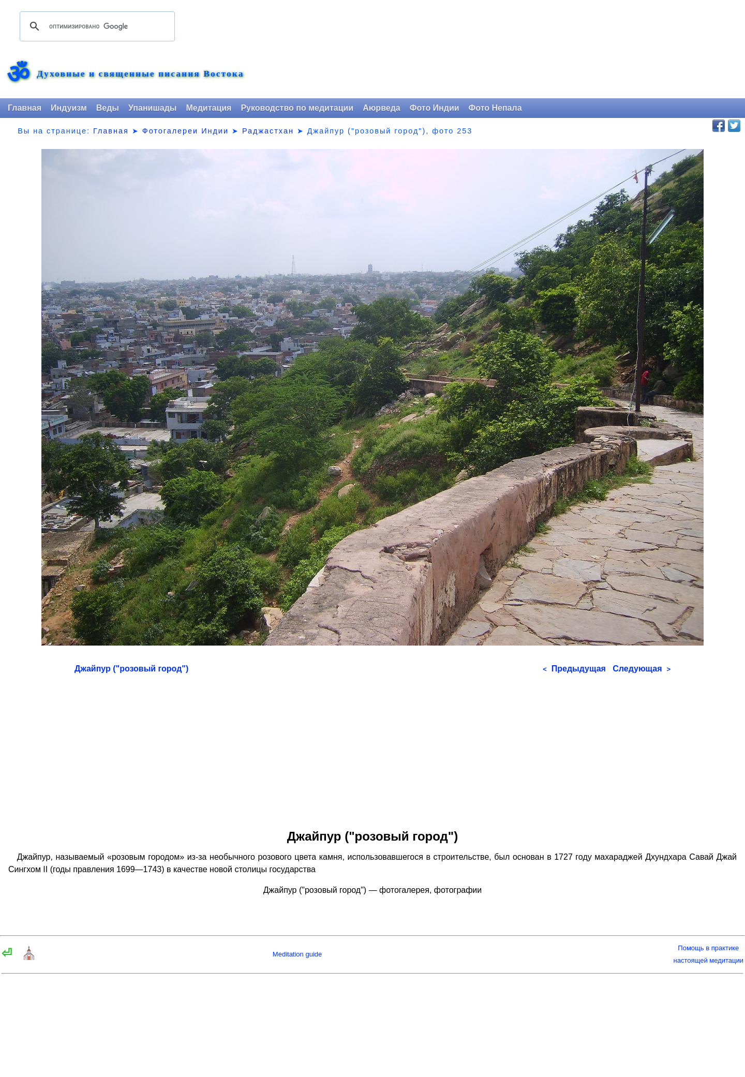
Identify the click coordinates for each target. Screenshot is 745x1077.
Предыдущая (574, 668)
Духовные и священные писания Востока (140, 74)
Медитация (208, 107)
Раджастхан (268, 131)
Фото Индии (434, 107)
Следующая (642, 668)
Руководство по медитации (297, 107)
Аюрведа (381, 107)
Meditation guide (297, 954)
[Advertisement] (372, 748)
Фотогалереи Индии (185, 131)
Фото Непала (495, 107)
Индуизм (69, 107)
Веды (107, 107)
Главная (24, 107)
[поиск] (95, 26)
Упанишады (152, 107)
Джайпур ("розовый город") (131, 668)
